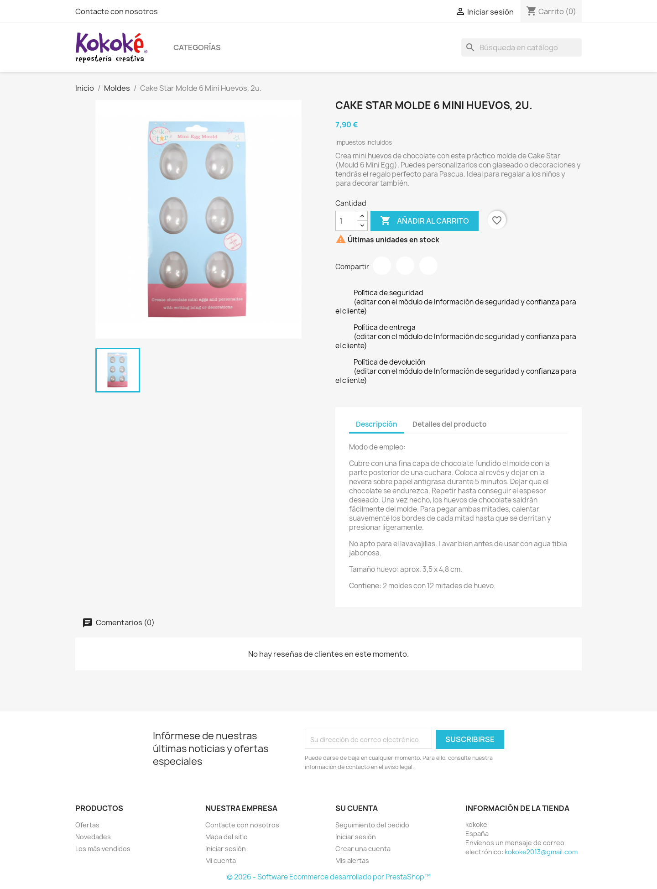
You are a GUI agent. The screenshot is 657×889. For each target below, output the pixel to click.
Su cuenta (356, 808)
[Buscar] (521, 47)
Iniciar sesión (225, 848)
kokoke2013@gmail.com (541, 851)
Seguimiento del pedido (372, 825)
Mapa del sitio (226, 836)
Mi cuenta (220, 860)
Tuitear (405, 265)
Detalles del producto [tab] (449, 424)
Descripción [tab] (376, 424)
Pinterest (428, 265)
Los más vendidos (102, 848)
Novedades (93, 836)
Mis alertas (352, 860)
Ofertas (87, 825)
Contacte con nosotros (116, 11)
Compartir (382, 265)
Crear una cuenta (363, 848)
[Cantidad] (346, 221)
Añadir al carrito (424, 221)
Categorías (197, 47)
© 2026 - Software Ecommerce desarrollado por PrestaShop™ (329, 877)
